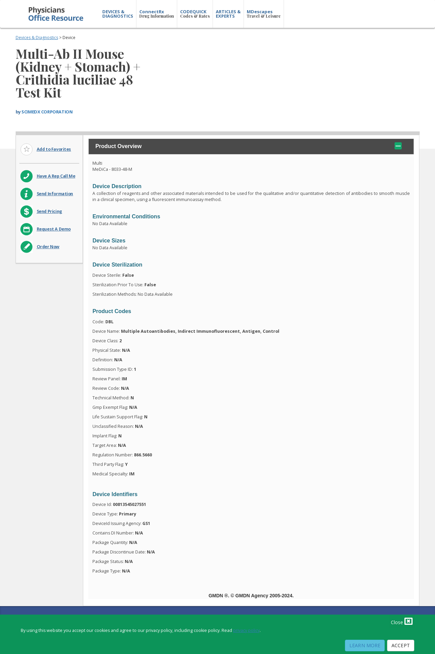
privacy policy (246, 630)
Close (402, 621)
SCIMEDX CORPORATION (46, 112)
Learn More (364, 645)
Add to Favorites (54, 149)
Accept (401, 645)
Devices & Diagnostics (37, 37)
